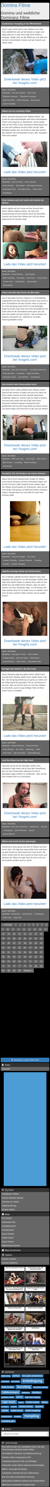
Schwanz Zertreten (25, 560)
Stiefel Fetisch (8, 1238)
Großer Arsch (8, 282)
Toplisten (7, 1255)
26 (3, 938)
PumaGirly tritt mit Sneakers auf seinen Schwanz (23, 473)
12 (18, 929)
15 (35, 929)
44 (14, 948)
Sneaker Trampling (18, 564)
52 (14, 952)
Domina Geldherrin (10, 1263)
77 (20, 966)
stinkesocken (7, 1416)
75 (9, 966)
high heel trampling (32, 1397)
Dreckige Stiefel (8, 658)
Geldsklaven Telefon (10, 1194)
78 (25, 966)
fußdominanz (10, 1392)
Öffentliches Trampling (28, 96)
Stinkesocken (35, 100)
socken (14, 1407)
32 (36, 938)
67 (9, 961)
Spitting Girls (34, 827)
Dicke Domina (42, 278)
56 (36, 952)
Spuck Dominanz (21, 830)
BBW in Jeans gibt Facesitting (14, 1469)
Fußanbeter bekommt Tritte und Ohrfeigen (19, 1461)
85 (20, 970)
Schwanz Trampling (10, 560)
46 (25, 948)
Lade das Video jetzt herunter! (25, 172)
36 (14, 943)
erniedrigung (32, 1381)
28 (14, 938)
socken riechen (26, 1406)
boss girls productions (32, 1376)
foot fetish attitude (40, 1387)
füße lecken (8, 1387)
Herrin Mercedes (8, 373)
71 (30, 961)
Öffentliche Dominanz (10, 96)
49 (41, 948)
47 (30, 948)
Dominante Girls (8, 1222)
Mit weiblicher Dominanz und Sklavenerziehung (21, 1453)
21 (20, 934)
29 (20, 938)
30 (25, 938)
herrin (20, 1397)
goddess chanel (8, 1397)
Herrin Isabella (33, 654)
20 (14, 934)
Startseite (6, 1069)
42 (3, 948)
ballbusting (6, 1376)
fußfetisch (26, 1393)
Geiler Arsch (7, 918)
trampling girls (8, 1421)
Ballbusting (30, 749)
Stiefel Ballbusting (34, 753)
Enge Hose (17, 918)
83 (9, 970)
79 (30, 966)
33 (41, 938)
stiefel (5, 1410)
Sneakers (6, 564)
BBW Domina (7, 462)
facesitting (23, 1386)
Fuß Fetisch (7, 1218)
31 (30, 938)
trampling (31, 1416)
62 (25, 957)
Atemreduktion (8, 285)
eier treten (15, 1381)
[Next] (28, 970)
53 (20, 952)
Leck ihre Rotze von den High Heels (18, 760)
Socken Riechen (8, 662)
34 (3, 943)
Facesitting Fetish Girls (38, 370)
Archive (6, 1429)
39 (30, 943)
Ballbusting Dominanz (11, 1245)
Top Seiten (8, 1190)
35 (9, 943)
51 (9, 952)
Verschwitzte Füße (9, 189)
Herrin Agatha (30, 274)
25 (41, 934)
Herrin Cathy (30, 459)
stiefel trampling (32, 1410)
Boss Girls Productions (19, 370)
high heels (8, 1401)
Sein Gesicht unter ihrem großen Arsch (19, 384)
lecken (21, 1402)
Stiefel (38, 749)
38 (25, 943)
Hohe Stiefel (7, 753)
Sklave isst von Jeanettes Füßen (16, 111)
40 (36, 943)
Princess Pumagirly (18, 557)
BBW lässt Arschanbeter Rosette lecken (18, 1485)
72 (36, 961)
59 (9, 957)
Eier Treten (20, 749)
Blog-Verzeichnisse (11, 1250)
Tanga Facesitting (33, 373)
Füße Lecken (37, 189)
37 (20, 943)
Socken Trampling (9, 104)
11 (13, 929)
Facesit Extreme (17, 274)
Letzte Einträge (9, 1443)
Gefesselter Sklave (9, 377)
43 (9, 948)
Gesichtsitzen (20, 282)
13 (24, 929)
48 (36, 948)
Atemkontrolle (32, 282)
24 (36, 934)
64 (36, 957)
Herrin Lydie (31, 93)
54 (25, 952)
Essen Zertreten (8, 186)
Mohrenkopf (20, 186)
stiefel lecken (17, 1410)
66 (3, 961)
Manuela (44, 827)
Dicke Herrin (31, 278)
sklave (44, 1402)
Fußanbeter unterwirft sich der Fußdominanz (20, 1473)
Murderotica (15, 914)
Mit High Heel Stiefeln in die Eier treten (19, 669)
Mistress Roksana (17, 746)
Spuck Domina (8, 1234)
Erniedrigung (7, 193)
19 (9, 934)
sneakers (5, 1407)
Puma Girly (31, 557)
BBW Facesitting (8, 278)
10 (8, 929)
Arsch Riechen (27, 914)
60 (14, 957)
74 (3, 966)
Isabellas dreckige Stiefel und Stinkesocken (21, 571)
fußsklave (36, 1392)
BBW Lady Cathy (17, 459)
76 (14, 966)
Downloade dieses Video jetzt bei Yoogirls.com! (25, 81)
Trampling (37, 560)
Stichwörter (8, 1372)
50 (3, 952)
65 (41, 957)
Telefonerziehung (9, 1206)
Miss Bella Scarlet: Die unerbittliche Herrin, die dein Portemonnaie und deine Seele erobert (23, 1448)
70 (25, 961)
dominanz (5, 1381)
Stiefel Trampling (23, 100)
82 (3, 970)
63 (30, 957)
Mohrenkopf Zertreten (34, 186)
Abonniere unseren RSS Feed (25, 1060)
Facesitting (20, 278)
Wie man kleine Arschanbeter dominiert (18, 1477)
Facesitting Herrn (9, 1226)
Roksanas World (32, 746)
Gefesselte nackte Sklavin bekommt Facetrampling (23, 1465)
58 (3, 957)
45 (20, 948)
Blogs (6, 1214)
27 (9, 938)
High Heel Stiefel (9, 100)
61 (20, 957)
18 (3, 934)
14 (29, 929)
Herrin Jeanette (30, 182)
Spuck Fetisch (8, 1242)
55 (30, 952)
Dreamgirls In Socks (18, 654)
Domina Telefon (8, 1209)
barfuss (16, 1376)
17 (46, 929)
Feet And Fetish (17, 182)
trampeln (17, 1416)
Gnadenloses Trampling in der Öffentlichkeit (21, 24)
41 (41, 943)
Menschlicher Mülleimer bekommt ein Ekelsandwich (23, 1481)
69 (20, 961)
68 (14, 961)
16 (40, 929)
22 (25, 934)
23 (30, 934)
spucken (39, 1406)
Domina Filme (15, 5)
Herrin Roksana (8, 749)
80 (36, 966)
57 (41, 952)
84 (14, 970)
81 (41, 966)
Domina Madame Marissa (12, 1198)
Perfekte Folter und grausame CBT (16, 1457)
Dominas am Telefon (10, 1202)
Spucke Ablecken (9, 834)
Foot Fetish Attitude (18, 93)
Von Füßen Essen (24, 189)
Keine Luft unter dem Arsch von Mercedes (20, 292)
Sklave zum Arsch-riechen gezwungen (19, 841)
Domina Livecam (9, 1259)
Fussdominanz (8, 1230)
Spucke (31, 830)
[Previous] (7, 924)
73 (41, 961)
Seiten (6, 1065)
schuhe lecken (32, 1402)
